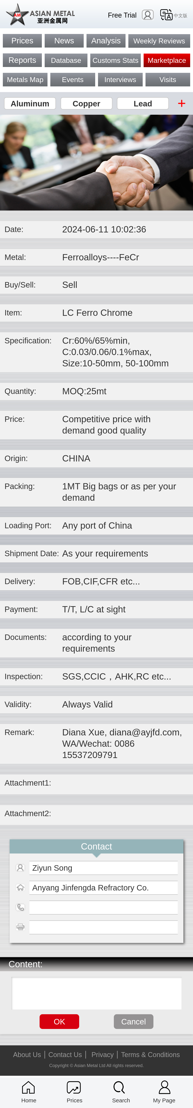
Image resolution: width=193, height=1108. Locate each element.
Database (66, 60)
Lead (143, 103)
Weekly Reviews (159, 41)
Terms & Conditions (150, 1055)
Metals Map (25, 80)
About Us (27, 1055)
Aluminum (30, 103)
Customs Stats (116, 60)
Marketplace (167, 60)
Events (73, 80)
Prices (22, 40)
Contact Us (65, 1055)
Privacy (102, 1055)
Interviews (120, 80)
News (64, 40)
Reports (22, 60)
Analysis (106, 40)
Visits (167, 80)
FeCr (129, 257)
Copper (86, 103)
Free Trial (122, 15)
